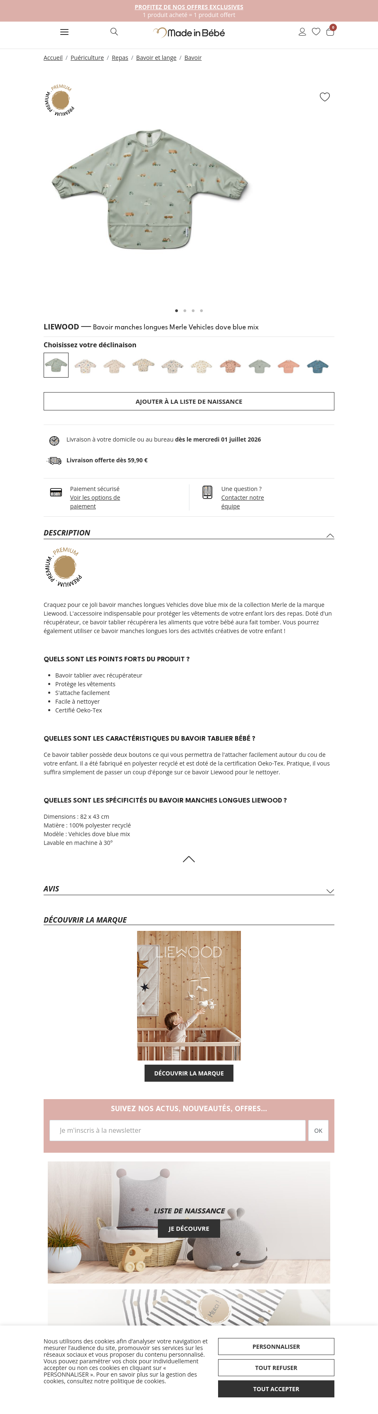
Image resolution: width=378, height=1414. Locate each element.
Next (345, 194)
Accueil (53, 57)
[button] (64, 33)
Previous (33, 194)
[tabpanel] (189, 190)
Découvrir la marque (189, 1073)
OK (318, 1130)
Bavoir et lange (156, 57)
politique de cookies (137, 1381)
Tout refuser (276, 1368)
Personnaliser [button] (276, 1346)
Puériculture (87, 57)
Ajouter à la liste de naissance (189, 401)
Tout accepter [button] (276, 1389)
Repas (120, 57)
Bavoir (193, 57)
